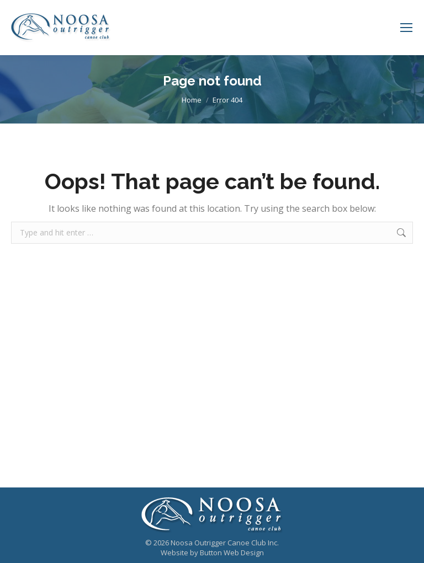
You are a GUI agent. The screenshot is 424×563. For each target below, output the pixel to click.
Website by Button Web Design (212, 552)
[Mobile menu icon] (406, 27)
